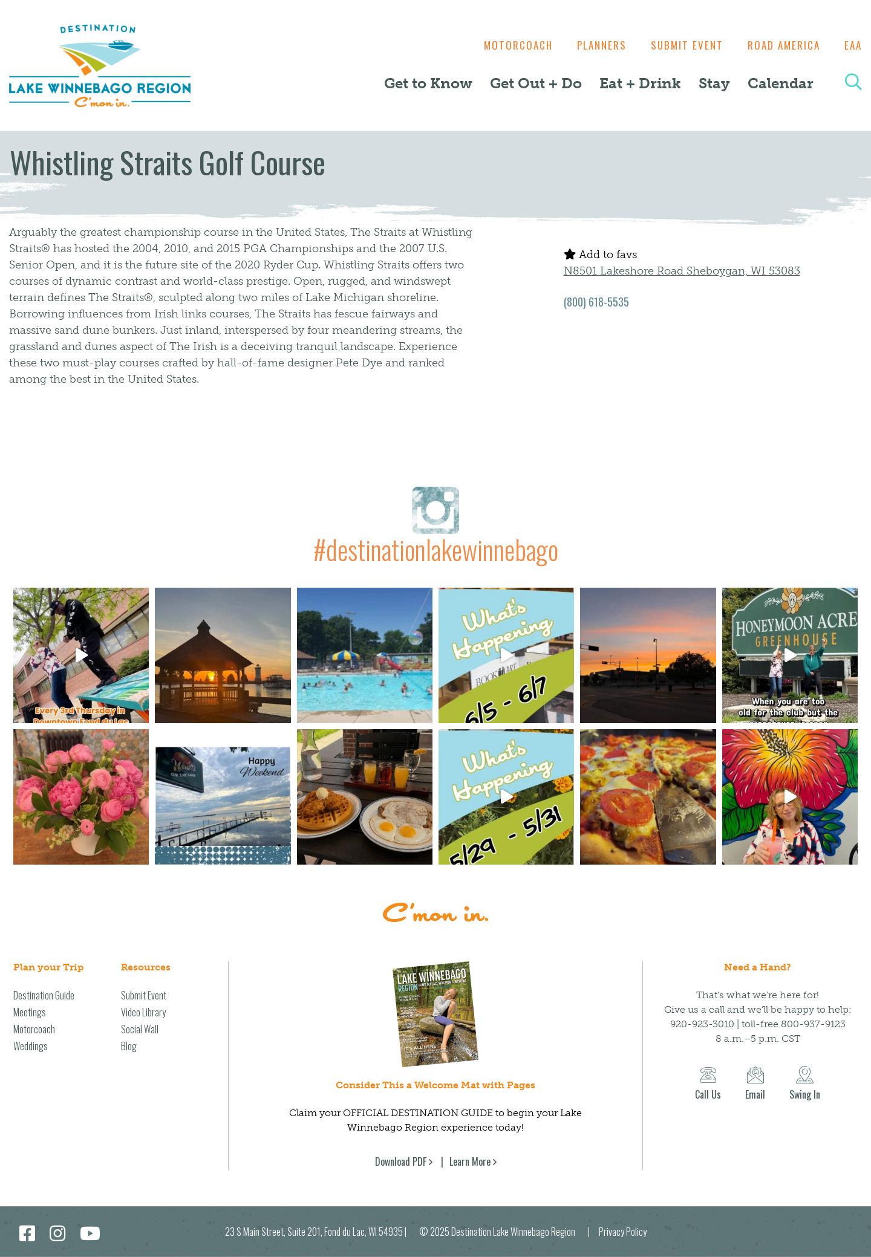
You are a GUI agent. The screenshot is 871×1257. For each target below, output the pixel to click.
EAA (853, 45)
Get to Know (428, 83)
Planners (593, 45)
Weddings (30, 1046)
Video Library (143, 1012)
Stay (714, 83)
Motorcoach (506, 45)
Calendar (781, 83)
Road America (781, 45)
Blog (129, 1046)
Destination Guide (43, 995)
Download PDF (400, 1161)
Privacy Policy (623, 1231)
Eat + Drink (640, 83)
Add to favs (600, 254)
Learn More (470, 1161)
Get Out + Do (536, 83)
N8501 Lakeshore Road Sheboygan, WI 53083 (682, 271)
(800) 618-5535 (596, 302)
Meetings (29, 1012)
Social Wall (139, 1029)
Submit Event (681, 45)
